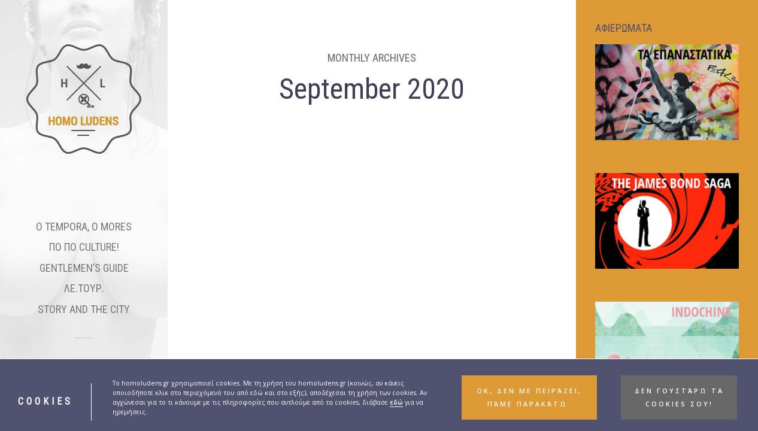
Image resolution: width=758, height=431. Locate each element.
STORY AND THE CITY (84, 309)
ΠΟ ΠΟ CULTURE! (84, 247)
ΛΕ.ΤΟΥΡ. (84, 288)
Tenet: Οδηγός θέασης (259, 345)
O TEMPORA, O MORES (84, 226)
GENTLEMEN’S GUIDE (84, 268)
